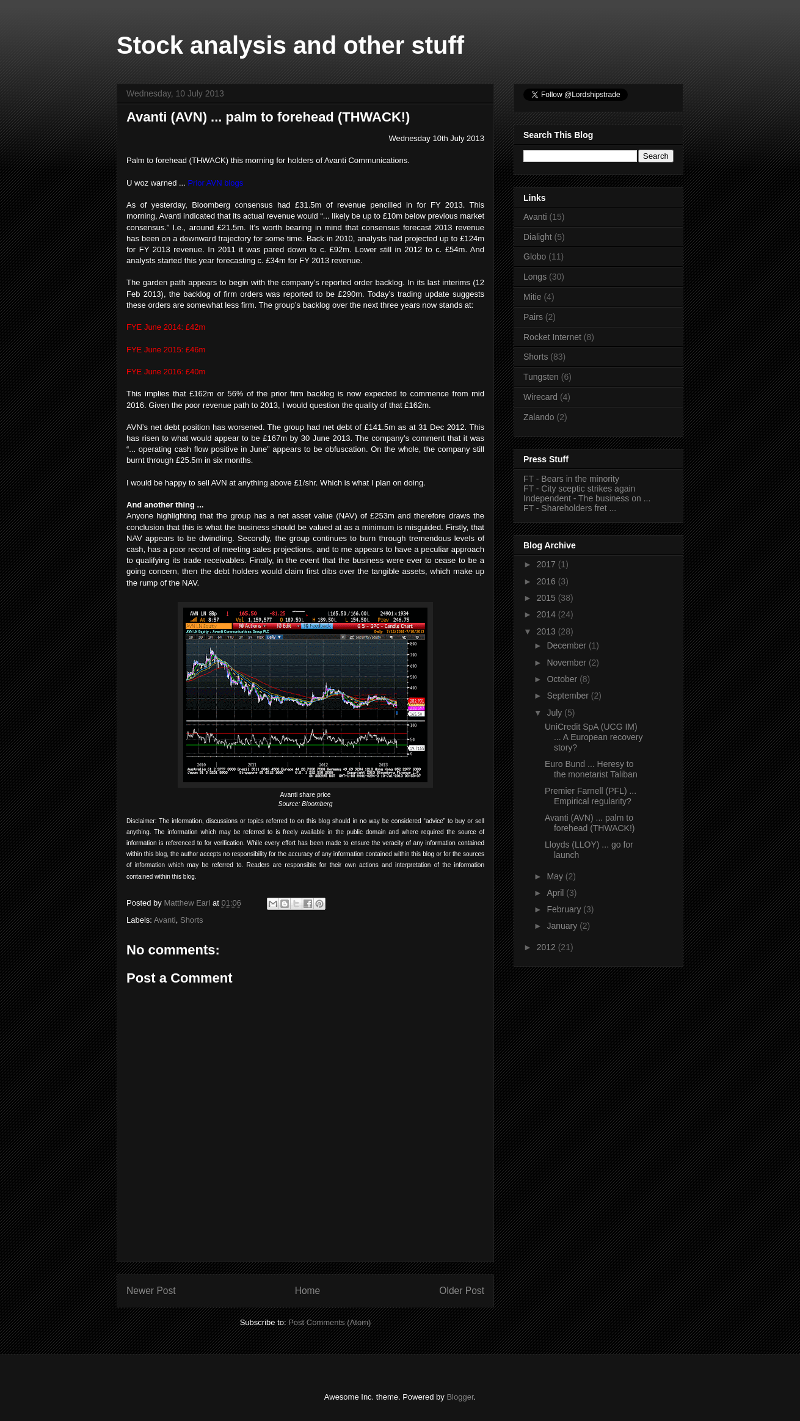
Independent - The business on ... (586, 498)
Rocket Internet (552, 337)
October (563, 679)
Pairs (533, 317)
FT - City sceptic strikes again (579, 488)
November (567, 662)
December (567, 645)
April (556, 893)
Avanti (165, 920)
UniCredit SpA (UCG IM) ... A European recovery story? (594, 737)
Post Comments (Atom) (329, 1322)
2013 (547, 631)
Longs (535, 277)
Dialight (537, 237)
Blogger (459, 1396)
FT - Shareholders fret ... (569, 508)
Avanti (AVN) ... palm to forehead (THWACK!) (590, 823)
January (563, 926)
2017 (547, 564)
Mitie (532, 297)
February (565, 909)
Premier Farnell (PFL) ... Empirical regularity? (590, 796)
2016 (547, 581)
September (569, 695)
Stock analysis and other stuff (290, 45)
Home (308, 1290)
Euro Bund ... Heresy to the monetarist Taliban (591, 769)
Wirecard (540, 397)
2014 (547, 614)
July (555, 713)
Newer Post (151, 1290)
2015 (547, 598)
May (556, 876)
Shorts (191, 920)
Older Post (461, 1290)
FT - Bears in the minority (571, 479)
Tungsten (541, 377)
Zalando (539, 417)
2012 (547, 947)
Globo (534, 256)
